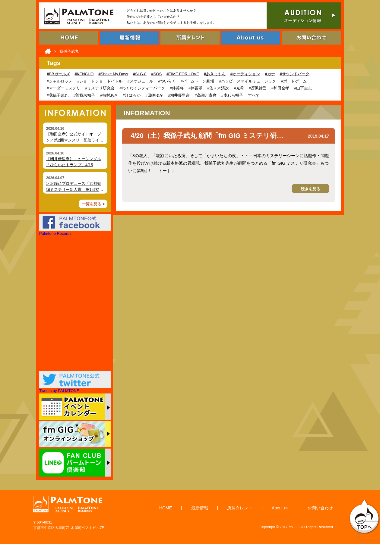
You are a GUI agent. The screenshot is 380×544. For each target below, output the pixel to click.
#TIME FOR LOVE (182, 74)
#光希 (239, 88)
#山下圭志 (303, 88)
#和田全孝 (280, 88)
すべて (254, 95)
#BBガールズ (58, 74)
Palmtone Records (55, 233)
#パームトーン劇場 (197, 81)
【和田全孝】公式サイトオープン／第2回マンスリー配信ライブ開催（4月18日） (74, 140)
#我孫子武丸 (57, 95)
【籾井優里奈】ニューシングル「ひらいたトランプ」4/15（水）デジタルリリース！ (73, 165)
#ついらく (167, 81)
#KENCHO (84, 74)
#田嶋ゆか (154, 95)
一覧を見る (91, 204)
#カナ (270, 74)
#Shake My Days (113, 74)
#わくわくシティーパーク (142, 88)
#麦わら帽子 (232, 95)
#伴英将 (177, 88)
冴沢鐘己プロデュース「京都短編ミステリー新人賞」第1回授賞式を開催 (74, 189)
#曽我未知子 (84, 95)
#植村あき (109, 95)
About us (280, 507)
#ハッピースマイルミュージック (247, 81)
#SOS (156, 74)
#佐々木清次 (218, 88)
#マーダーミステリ (63, 88)
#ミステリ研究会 (100, 88)
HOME (165, 507)
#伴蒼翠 (195, 88)
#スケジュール (140, 81)
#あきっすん (215, 74)
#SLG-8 (140, 74)
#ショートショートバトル (99, 81)
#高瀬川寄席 (205, 95)
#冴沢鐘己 (258, 88)
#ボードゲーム (293, 81)
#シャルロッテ (59, 81)
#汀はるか (132, 95)
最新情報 (199, 507)
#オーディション (245, 74)
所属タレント (239, 507)
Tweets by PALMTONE (59, 390)
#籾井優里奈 (179, 95)
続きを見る (310, 189)
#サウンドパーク (294, 74)
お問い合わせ (320, 507)
